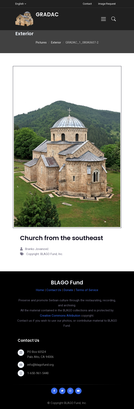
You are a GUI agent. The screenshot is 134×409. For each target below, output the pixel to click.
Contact (87, 3)
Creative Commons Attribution (60, 315)
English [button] (19, 3)
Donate (68, 290)
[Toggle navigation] (103, 19)
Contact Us (53, 290)
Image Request (107, 3)
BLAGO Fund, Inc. (75, 403)
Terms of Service (87, 290)
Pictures (41, 42)
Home (40, 290)
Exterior (56, 42)
